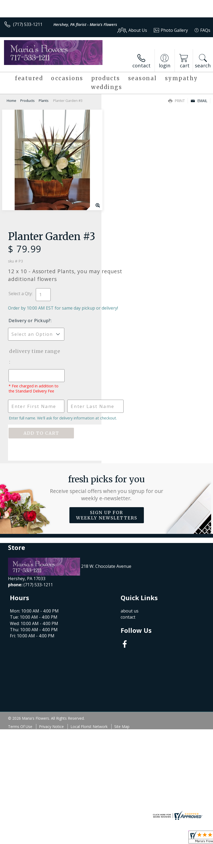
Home (11, 100)
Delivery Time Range (127, 240)
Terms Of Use (20, 620)
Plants (44, 100)
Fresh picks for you (106, 382)
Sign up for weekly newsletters (106, 409)
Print (176, 100)
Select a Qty (121, 172)
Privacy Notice (51, 620)
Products (27, 100)
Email (199, 100)
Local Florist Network (89, 620)
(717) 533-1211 (27, 24)
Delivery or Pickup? (131, 204)
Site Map (121, 620)
